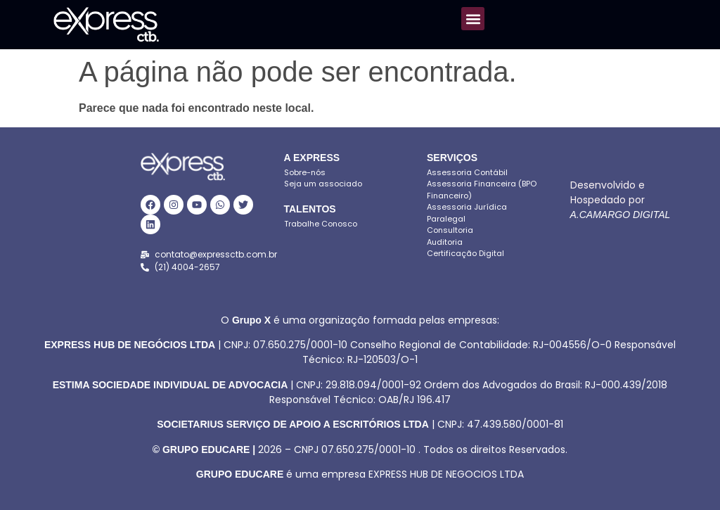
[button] (472, 18)
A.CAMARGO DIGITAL (620, 214)
